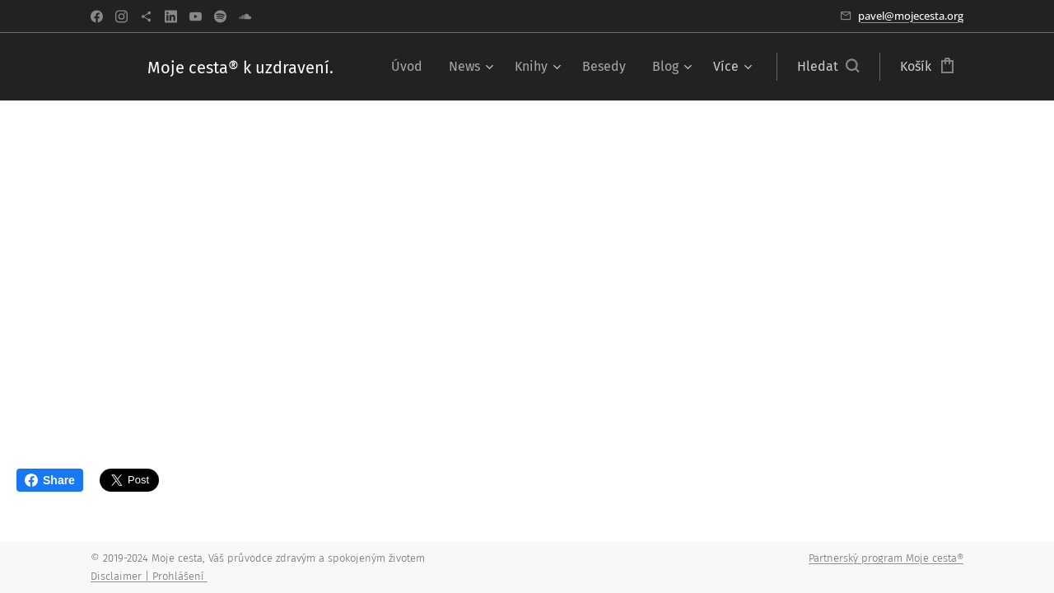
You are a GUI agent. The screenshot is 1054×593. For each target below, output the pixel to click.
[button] (828, 66)
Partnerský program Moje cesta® (886, 558)
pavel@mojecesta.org (910, 15)
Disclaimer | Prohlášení (149, 576)
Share (50, 480)
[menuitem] (411, 66)
